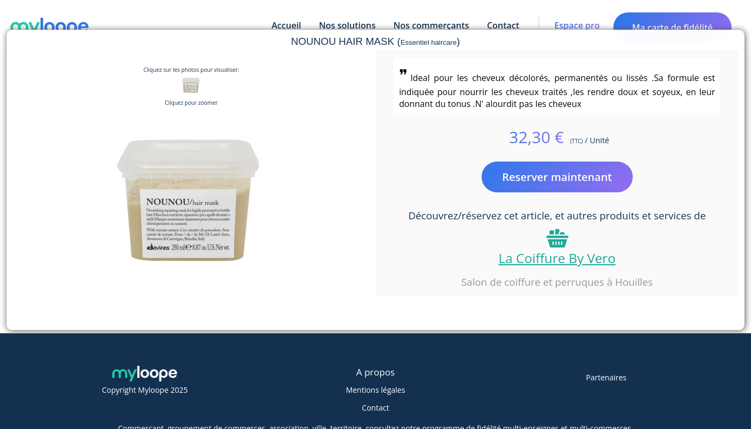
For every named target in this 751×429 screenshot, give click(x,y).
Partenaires (606, 377)
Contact (375, 408)
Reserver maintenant (557, 177)
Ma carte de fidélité (672, 27)
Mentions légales (375, 390)
